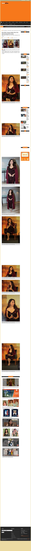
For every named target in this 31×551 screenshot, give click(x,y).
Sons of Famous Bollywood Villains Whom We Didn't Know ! (28, 111)
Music (27, 22)
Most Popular (25, 107)
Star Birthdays (10, 24)
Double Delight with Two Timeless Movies (7, 417)
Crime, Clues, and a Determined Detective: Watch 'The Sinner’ (9, 397)
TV (11, 529)
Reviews (10, 22)
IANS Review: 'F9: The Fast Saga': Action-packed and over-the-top (28, 78)
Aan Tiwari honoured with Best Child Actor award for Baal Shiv (9, 447)
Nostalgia (2, 24)
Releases (7, 22)
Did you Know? (6, 24)
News (3, 22)
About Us (12, 532)
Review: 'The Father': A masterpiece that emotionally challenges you (28, 71)
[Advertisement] (12, 11)
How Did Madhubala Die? (28, 127)
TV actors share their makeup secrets (6, 437)
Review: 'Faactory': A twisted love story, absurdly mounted (28, 64)
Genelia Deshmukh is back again (6, 427)
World (24, 22)
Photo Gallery (20, 22)
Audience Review (13, 536)
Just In (14, 24)
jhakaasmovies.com (3, 539)
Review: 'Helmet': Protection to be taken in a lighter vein (28, 57)
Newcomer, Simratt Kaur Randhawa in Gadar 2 (7, 407)
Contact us (12, 533)
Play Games (13, 22)
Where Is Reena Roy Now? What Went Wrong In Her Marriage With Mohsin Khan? (28, 117)
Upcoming (17, 22)
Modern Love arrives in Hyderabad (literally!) (7, 457)
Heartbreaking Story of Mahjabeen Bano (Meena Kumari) (25, 125)
